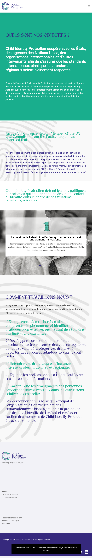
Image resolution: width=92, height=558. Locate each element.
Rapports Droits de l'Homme (12, 518)
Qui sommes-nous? (9, 497)
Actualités (6, 524)
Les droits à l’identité (10, 495)
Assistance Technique (10, 521)
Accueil (4, 492)
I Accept (46, 550)
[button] (40, 265)
